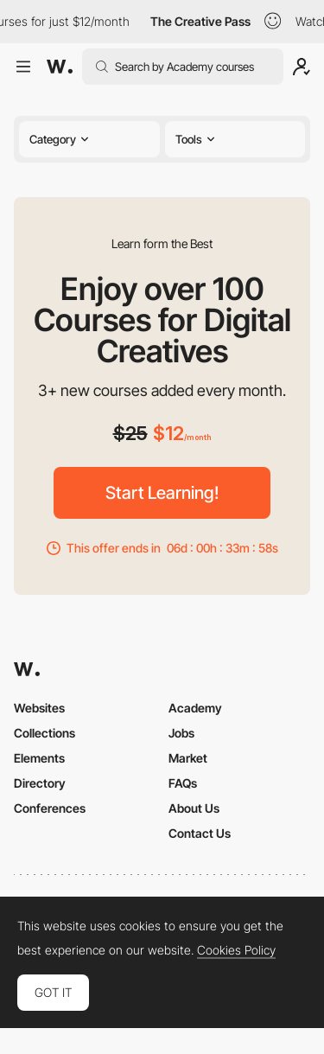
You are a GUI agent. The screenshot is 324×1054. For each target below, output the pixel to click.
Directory (40, 783)
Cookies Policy (236, 950)
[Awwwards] (60, 66)
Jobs (181, 732)
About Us (193, 808)
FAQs (182, 783)
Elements (39, 758)
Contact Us (199, 833)
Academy (195, 707)
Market (187, 758)
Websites (39, 707)
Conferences (50, 808)
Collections (44, 732)
